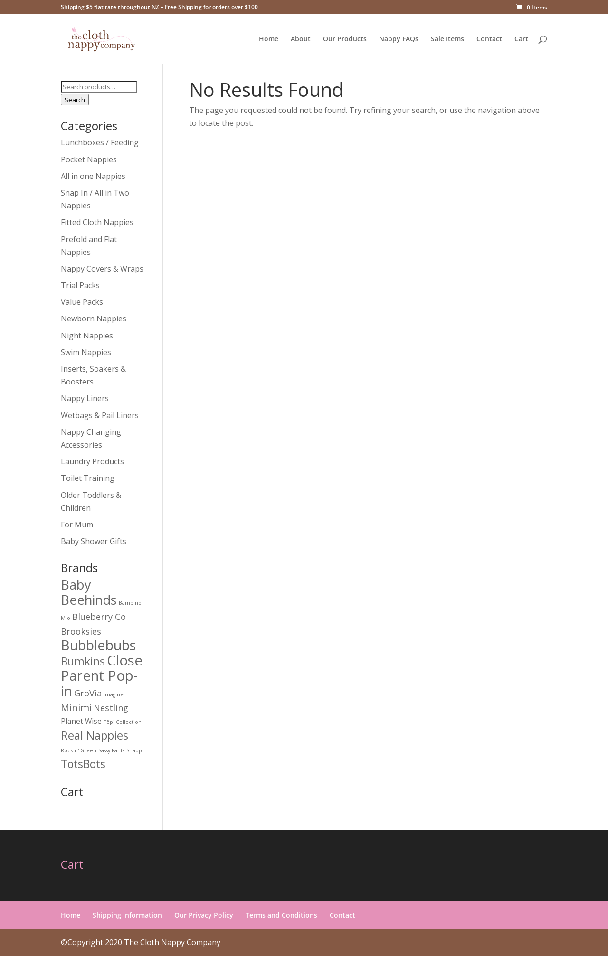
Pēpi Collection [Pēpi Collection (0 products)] (123, 722)
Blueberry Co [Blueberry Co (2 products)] (99, 616)
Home (268, 39)
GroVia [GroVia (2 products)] (88, 693)
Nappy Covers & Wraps (102, 268)
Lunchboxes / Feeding (100, 142)
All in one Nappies (93, 176)
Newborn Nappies (93, 318)
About (301, 39)
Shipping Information (127, 914)
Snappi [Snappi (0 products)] (134, 750)
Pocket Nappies (89, 159)
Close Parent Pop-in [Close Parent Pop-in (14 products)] (101, 675)
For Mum (77, 524)
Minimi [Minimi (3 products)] (76, 707)
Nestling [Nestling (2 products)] (111, 707)
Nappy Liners (85, 398)
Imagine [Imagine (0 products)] (114, 694)
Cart (521, 39)
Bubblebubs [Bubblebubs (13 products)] (98, 645)
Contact (489, 39)
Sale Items (447, 39)
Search (75, 99)
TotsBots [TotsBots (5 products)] (83, 763)
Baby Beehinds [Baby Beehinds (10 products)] (89, 592)
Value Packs (82, 302)
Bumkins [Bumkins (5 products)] (83, 661)
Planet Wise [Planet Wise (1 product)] (81, 721)
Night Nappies (87, 335)
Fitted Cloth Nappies (97, 222)
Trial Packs (80, 285)
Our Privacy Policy (203, 914)
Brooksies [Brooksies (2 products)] (81, 631)
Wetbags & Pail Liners (100, 415)
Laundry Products (92, 461)
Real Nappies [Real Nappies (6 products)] (94, 735)
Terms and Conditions (281, 914)
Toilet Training (87, 478)
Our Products (345, 39)
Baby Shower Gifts (93, 541)
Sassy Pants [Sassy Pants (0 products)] (111, 750)
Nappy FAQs (398, 39)
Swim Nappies (86, 352)
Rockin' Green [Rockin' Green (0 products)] (78, 750)
